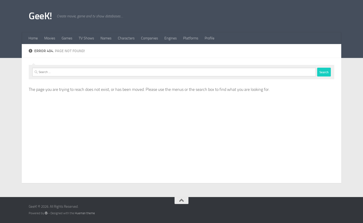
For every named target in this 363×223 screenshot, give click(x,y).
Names (105, 38)
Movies (49, 38)
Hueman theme (85, 213)
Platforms (190, 38)
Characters (126, 38)
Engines (170, 38)
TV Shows (86, 38)
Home (33, 38)
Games (67, 38)
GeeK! (40, 16)
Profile (209, 38)
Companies (149, 38)
